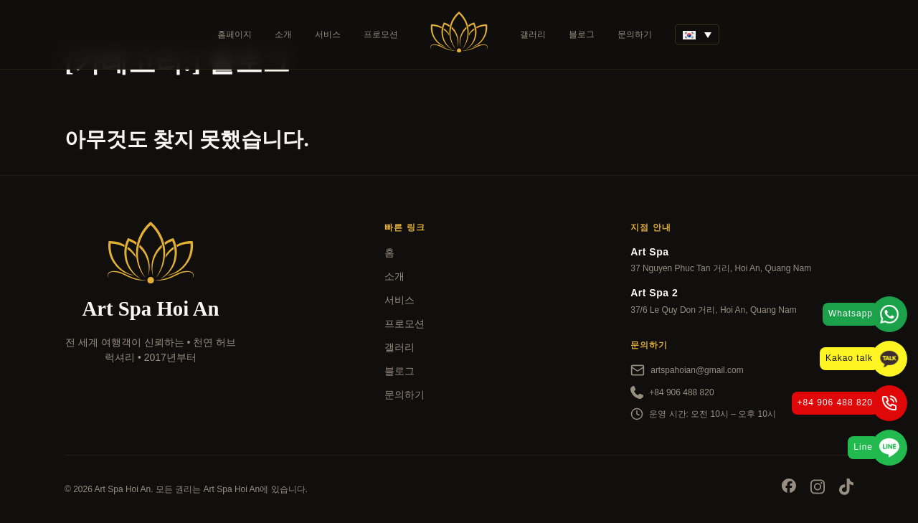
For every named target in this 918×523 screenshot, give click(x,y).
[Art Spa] (459, 34)
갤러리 (533, 34)
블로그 (582, 34)
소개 (283, 34)
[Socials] (789, 488)
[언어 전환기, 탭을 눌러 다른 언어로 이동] (697, 34)
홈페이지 (234, 34)
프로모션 (381, 34)
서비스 (328, 34)
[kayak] (151, 396)
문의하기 (634, 34)
